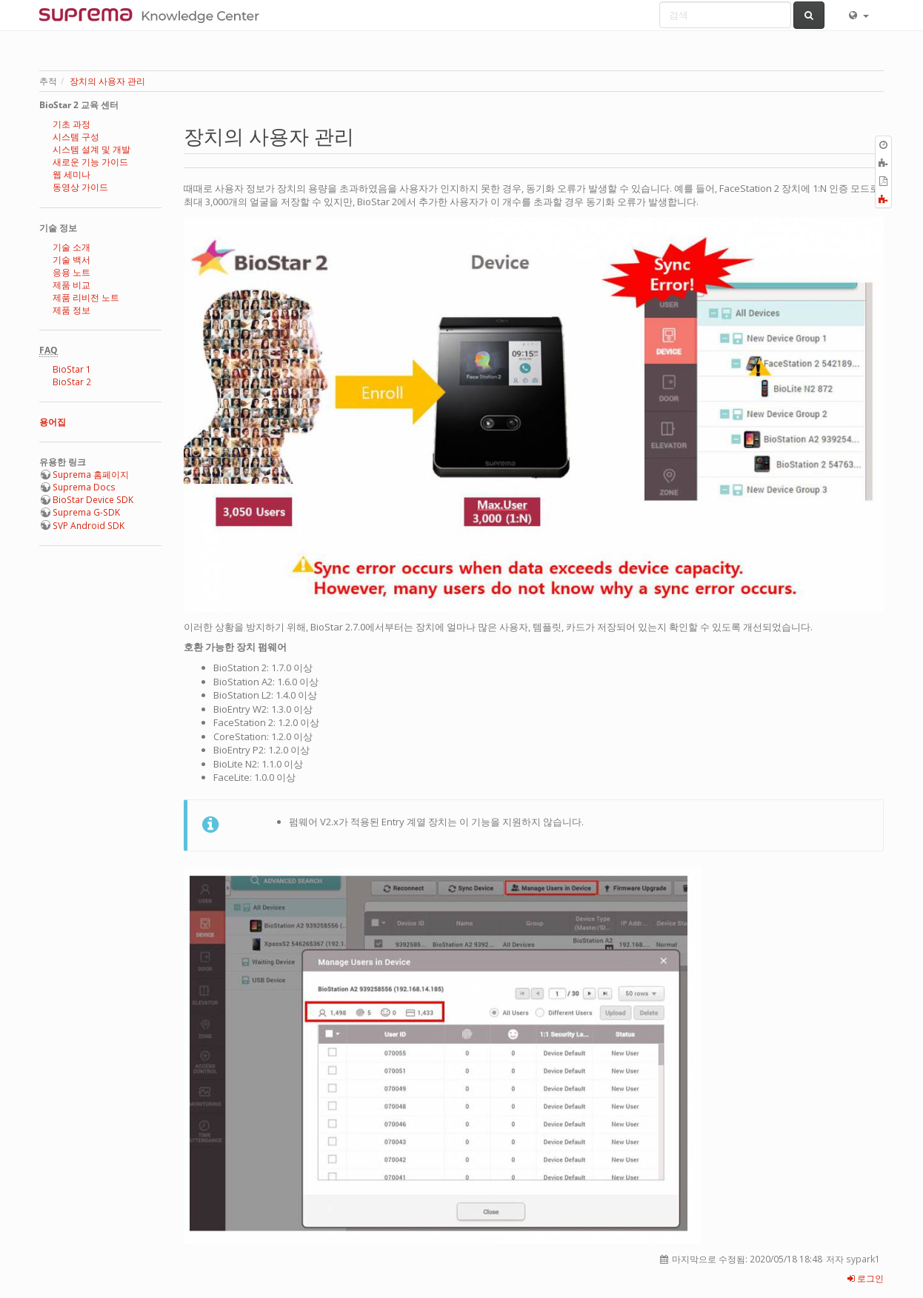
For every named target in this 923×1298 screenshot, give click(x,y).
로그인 (865, 1278)
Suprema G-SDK (86, 512)
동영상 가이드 (80, 187)
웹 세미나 (71, 174)
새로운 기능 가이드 (90, 162)
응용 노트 (71, 272)
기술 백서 (71, 259)
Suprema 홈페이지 (91, 474)
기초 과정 (71, 124)
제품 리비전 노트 (86, 297)
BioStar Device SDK (93, 499)
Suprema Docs (84, 487)
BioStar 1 (72, 369)
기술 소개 (71, 247)
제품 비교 (71, 285)
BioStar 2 (72, 382)
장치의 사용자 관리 (107, 81)
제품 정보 (71, 310)
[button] (858, 15)
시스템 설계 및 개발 (91, 149)
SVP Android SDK (88, 525)
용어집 (52, 422)
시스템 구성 (76, 136)
